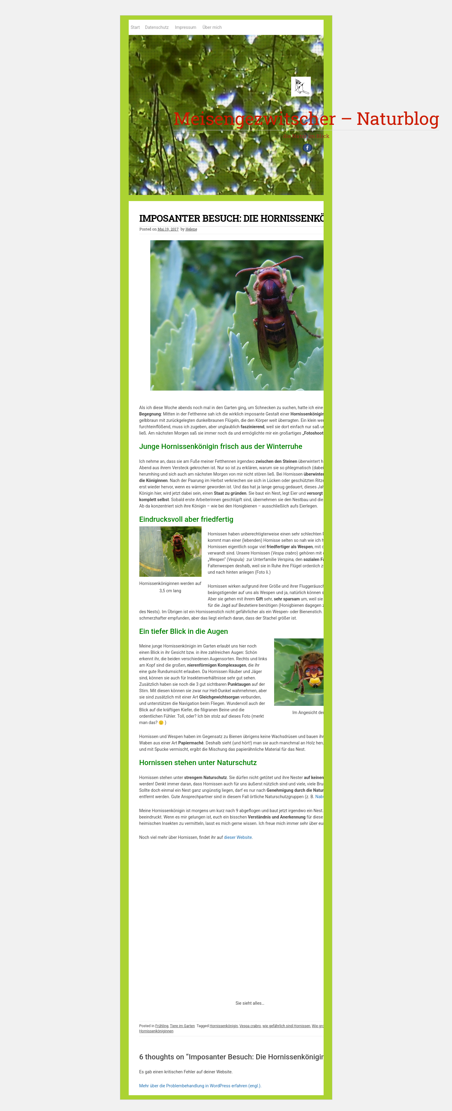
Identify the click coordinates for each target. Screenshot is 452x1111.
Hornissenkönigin (223, 1029)
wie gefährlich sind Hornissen (286, 1029)
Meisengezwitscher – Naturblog (306, 118)
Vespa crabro (250, 1029)
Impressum (185, 27)
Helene (191, 231)
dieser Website (238, 840)
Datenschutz (157, 27)
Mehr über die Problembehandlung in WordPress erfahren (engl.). (200, 1088)
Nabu (320, 799)
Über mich (212, 27)
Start (135, 27)
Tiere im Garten (182, 1029)
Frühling (161, 1029)
